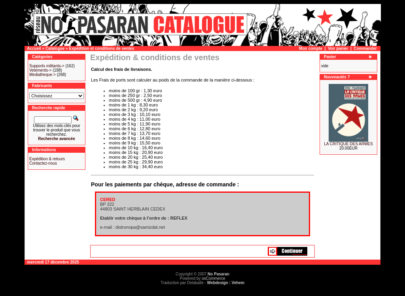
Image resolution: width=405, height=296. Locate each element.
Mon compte (310, 48)
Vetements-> (40, 70)
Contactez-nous (43, 163)
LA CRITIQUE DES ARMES (348, 144)
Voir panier (338, 48)
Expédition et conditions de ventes (101, 48)
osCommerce (213, 278)
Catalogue (54, 48)
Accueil (34, 48)
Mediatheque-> (42, 74)
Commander (365, 48)
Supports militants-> (46, 66)
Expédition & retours (47, 159)
